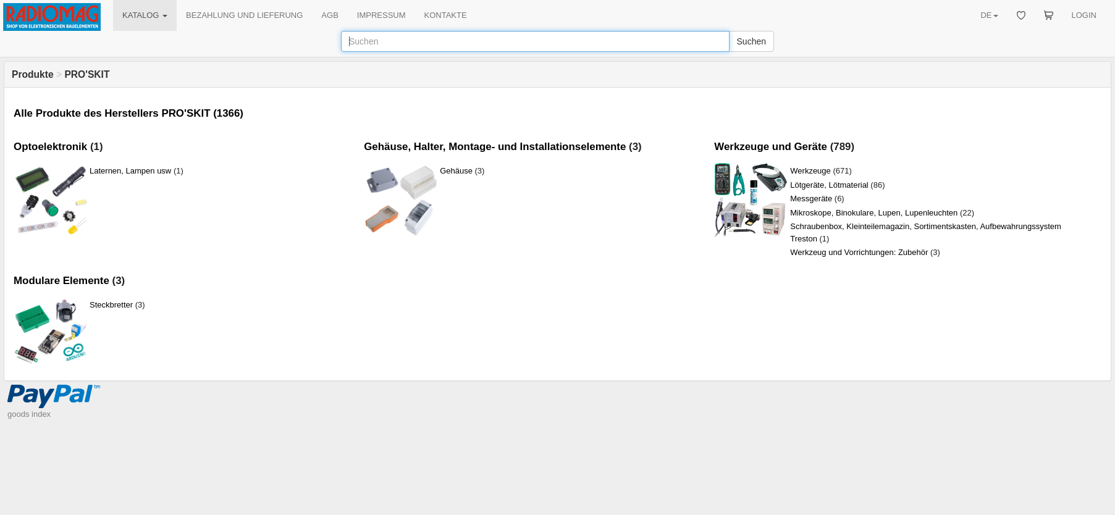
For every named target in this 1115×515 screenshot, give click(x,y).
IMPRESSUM (381, 15)
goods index (29, 414)
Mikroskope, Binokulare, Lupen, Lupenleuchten (873, 212)
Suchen (751, 41)
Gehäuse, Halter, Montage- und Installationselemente (495, 147)
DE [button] (989, 15)
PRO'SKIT (86, 74)
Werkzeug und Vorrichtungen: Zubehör (859, 252)
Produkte (33, 74)
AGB (329, 15)
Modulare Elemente (61, 281)
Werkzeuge (810, 170)
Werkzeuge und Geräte (770, 147)
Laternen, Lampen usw (130, 170)
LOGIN (1084, 15)
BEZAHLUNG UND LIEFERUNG (244, 15)
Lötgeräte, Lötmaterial (829, 185)
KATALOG (144, 15)
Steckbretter (111, 304)
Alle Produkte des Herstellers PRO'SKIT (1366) (128, 113)
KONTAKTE (445, 15)
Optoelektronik (50, 147)
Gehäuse (456, 170)
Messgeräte (811, 198)
